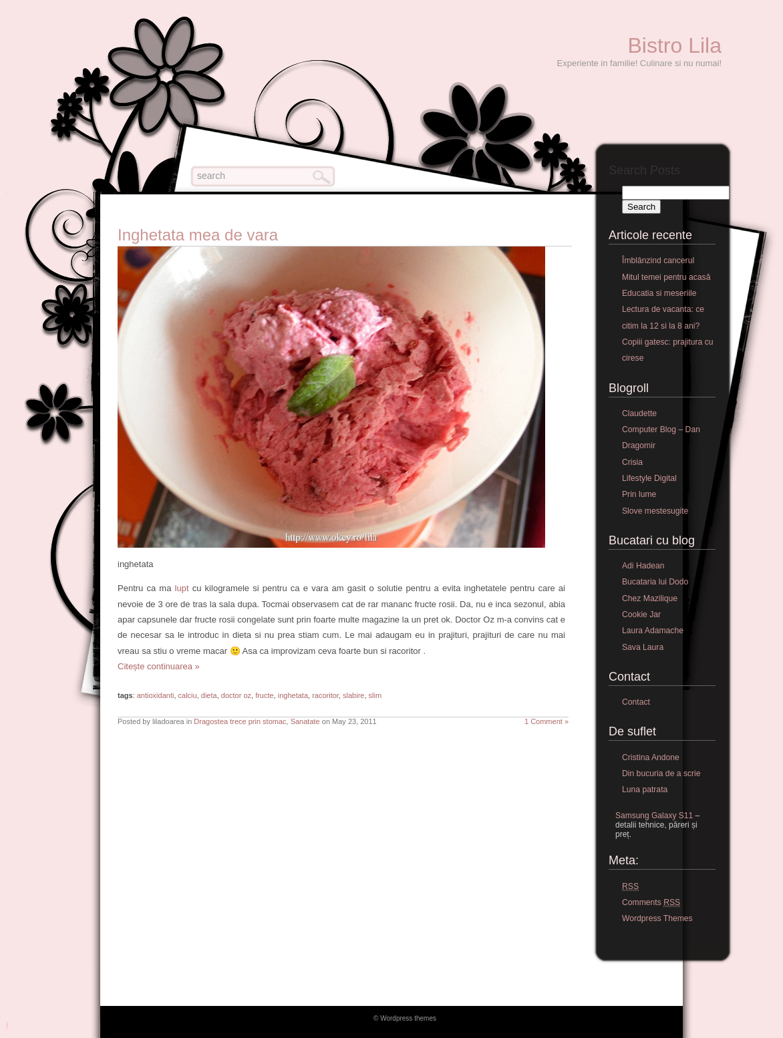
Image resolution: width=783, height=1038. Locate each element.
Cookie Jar (641, 614)
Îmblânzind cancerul (658, 260)
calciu (187, 695)
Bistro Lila (675, 45)
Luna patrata (644, 789)
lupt (182, 588)
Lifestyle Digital (649, 478)
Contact (636, 702)
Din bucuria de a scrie (661, 773)
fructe (264, 695)
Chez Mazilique (649, 598)
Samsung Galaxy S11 (654, 815)
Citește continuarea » (159, 666)
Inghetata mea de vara (198, 235)
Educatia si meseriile (659, 293)
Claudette (639, 413)
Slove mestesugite (655, 511)
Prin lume (639, 494)
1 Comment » (546, 721)
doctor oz (236, 695)
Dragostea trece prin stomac (240, 721)
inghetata (293, 695)
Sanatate (305, 721)
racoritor (325, 695)
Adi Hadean (643, 565)
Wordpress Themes (657, 918)
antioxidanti (155, 695)
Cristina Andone (650, 757)
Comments (651, 903)
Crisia (632, 462)
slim (375, 695)
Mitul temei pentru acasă (666, 277)
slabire (353, 695)
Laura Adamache (652, 630)
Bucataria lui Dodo (655, 581)
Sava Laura (642, 647)
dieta (209, 695)
